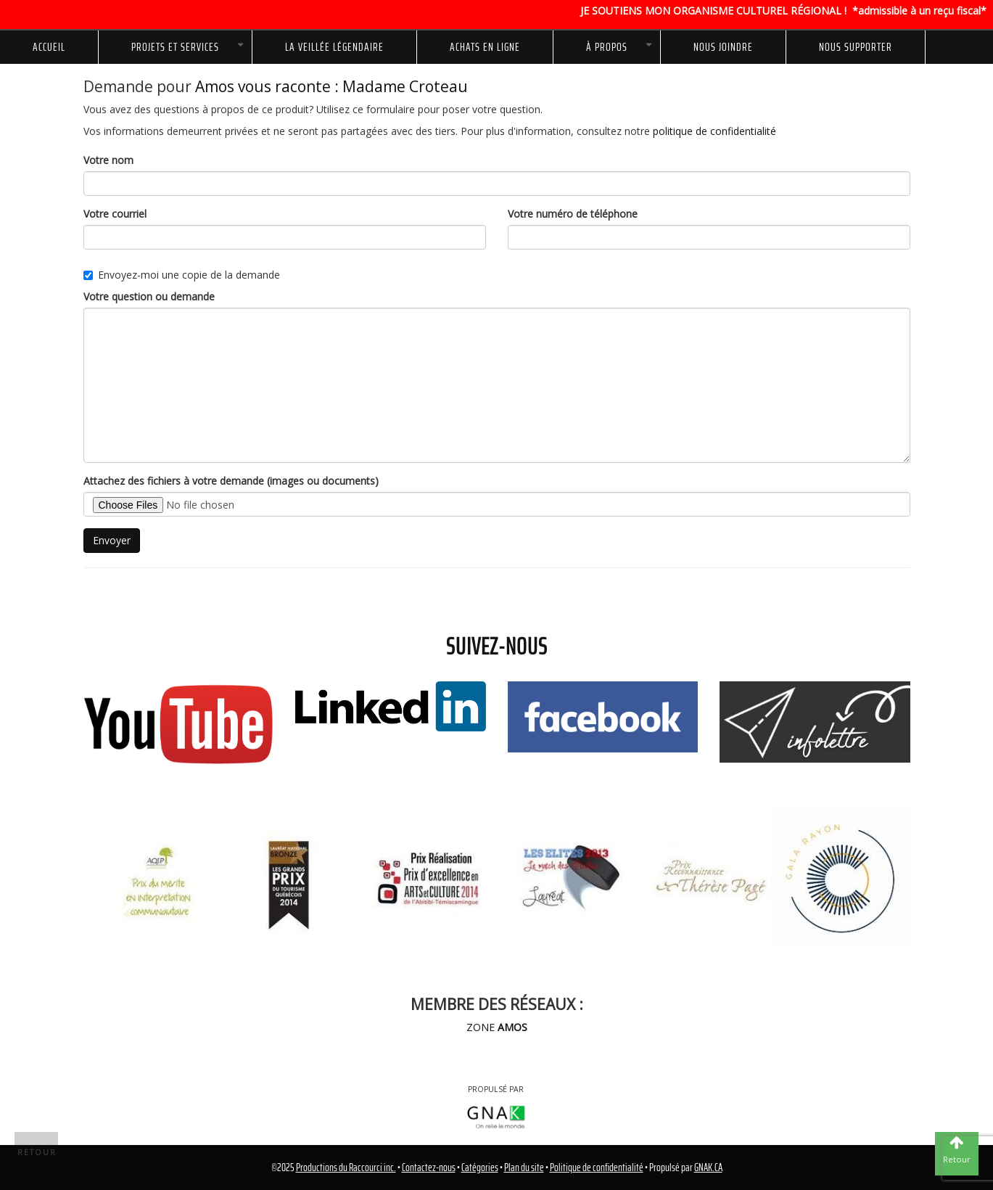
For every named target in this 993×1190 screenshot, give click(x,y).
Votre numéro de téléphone (573, 214)
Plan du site (524, 1167)
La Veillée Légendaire (334, 47)
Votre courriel (115, 214)
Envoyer (112, 540)
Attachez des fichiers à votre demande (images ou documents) (231, 481)
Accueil (49, 47)
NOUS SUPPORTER (855, 47)
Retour (37, 1152)
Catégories (479, 1167)
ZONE (496, 1027)
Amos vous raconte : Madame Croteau (331, 86)
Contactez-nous (429, 1167)
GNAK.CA (708, 1167)
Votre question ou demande (149, 296)
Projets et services (175, 47)
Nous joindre (723, 47)
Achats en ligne (485, 47)
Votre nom (108, 160)
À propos (606, 47)
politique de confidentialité (714, 131)
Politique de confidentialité (596, 1167)
